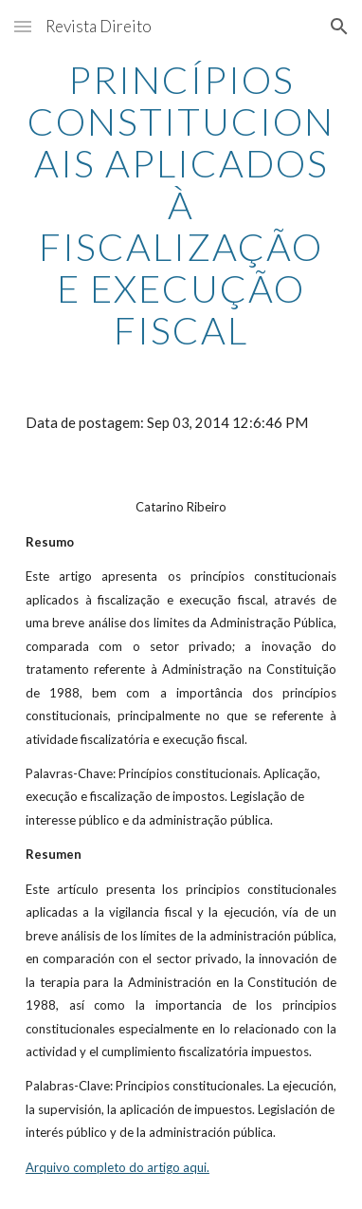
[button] (22, 26)
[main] (181, 205)
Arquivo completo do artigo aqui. (117, 1167)
